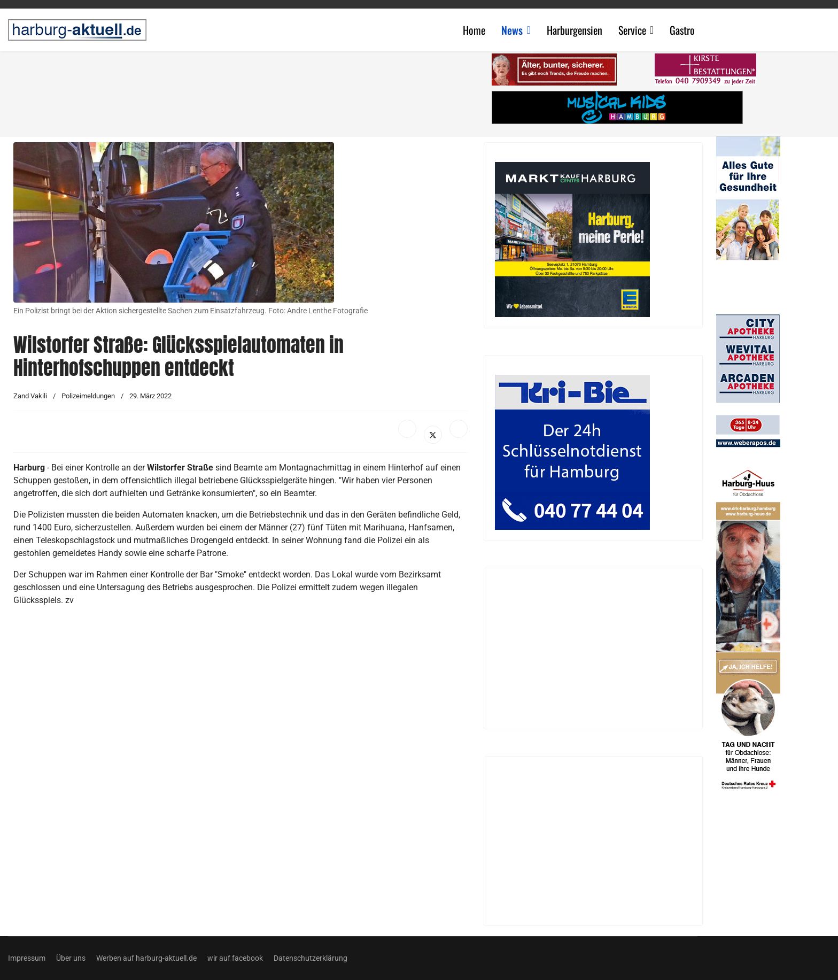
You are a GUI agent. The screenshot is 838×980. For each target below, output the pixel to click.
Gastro (682, 30)
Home (474, 30)
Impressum (26, 958)
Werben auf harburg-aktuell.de (146, 958)
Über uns (71, 958)
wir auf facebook (235, 958)
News (512, 30)
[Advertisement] (246, 90)
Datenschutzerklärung (310, 958)
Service (632, 30)
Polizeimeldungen (88, 396)
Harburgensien (574, 30)
